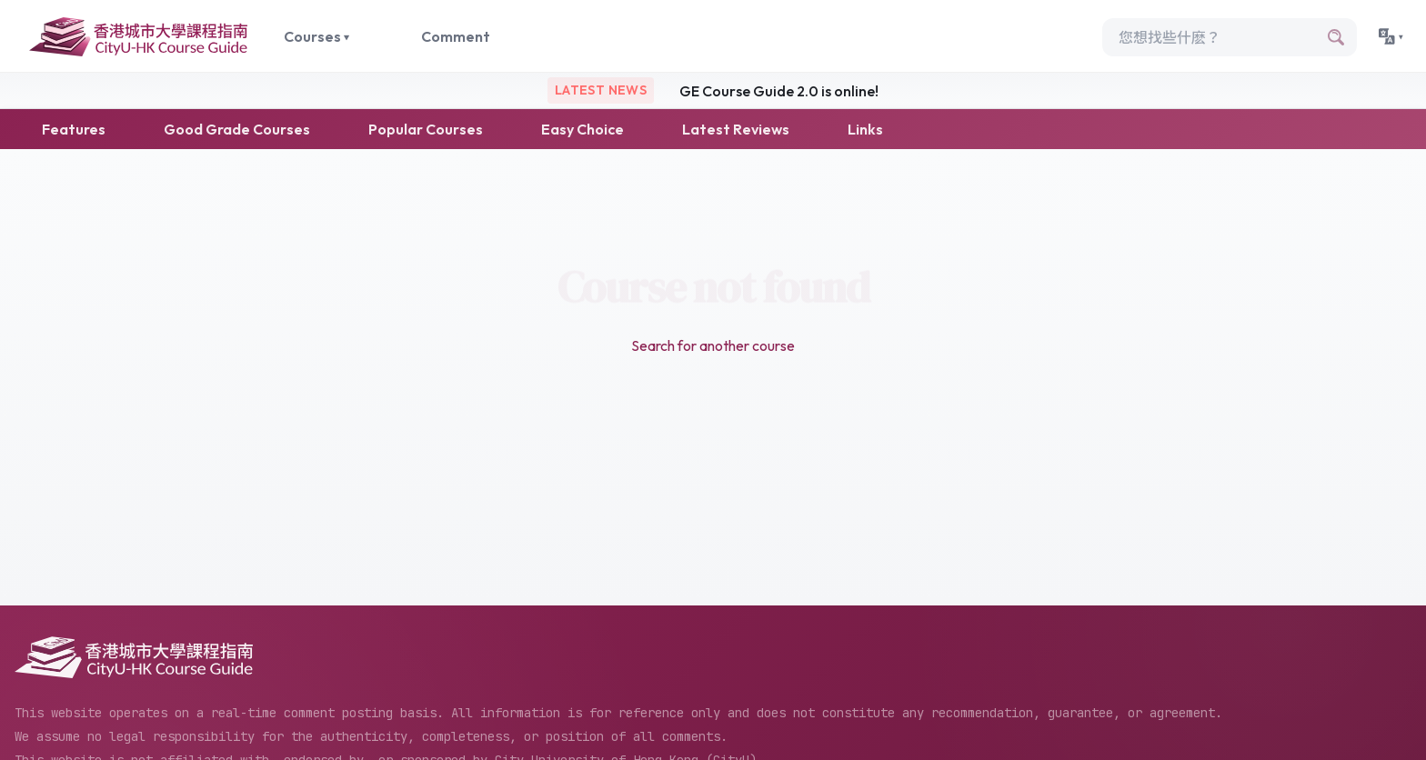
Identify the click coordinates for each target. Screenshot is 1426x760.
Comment (455, 36)
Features (73, 129)
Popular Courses (425, 129)
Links (865, 129)
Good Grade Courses (237, 129)
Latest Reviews (735, 129)
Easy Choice (582, 129)
